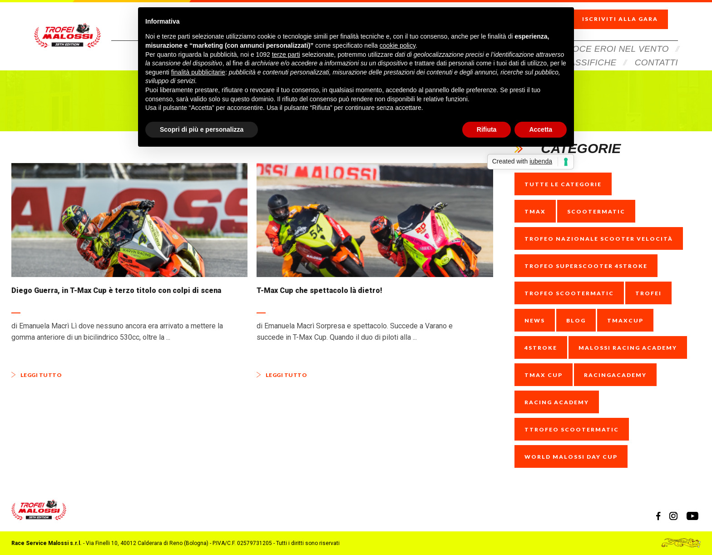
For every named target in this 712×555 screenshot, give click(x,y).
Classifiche (587, 51)
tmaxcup (625, 320)
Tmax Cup (543, 375)
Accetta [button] (540, 129)
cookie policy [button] (397, 45)
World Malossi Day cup (571, 456)
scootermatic (596, 211)
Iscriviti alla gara (628, 13)
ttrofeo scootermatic (571, 429)
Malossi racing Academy (627, 347)
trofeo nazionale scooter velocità (598, 238)
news (534, 320)
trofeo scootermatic (569, 293)
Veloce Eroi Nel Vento (612, 37)
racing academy (556, 402)
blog (576, 320)
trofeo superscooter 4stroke (586, 266)
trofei (648, 293)
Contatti (656, 51)
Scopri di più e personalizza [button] (201, 129)
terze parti (286, 54)
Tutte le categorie (563, 184)
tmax (535, 211)
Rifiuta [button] (487, 129)
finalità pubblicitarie (198, 72)
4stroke (540, 347)
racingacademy (615, 375)
